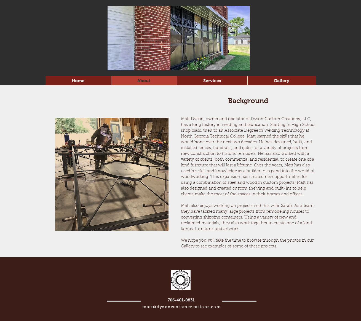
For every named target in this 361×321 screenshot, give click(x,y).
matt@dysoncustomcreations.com (181, 306)
